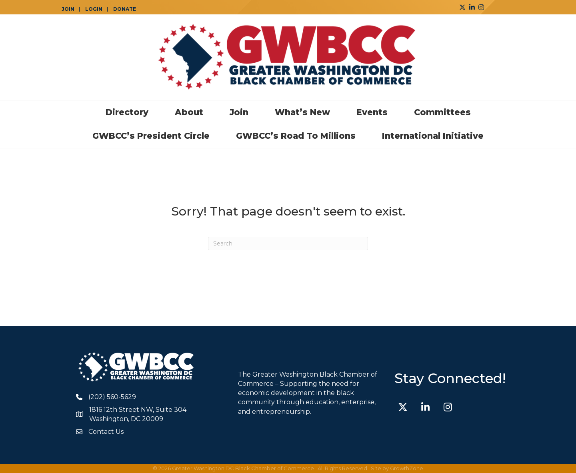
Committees (442, 112)
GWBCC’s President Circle (151, 136)
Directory (127, 112)
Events (372, 112)
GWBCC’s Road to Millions (296, 136)
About (189, 112)
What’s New (302, 112)
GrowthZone (406, 468)
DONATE (124, 9)
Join (239, 112)
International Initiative (433, 136)
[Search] (288, 243)
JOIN (68, 9)
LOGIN (93, 9)
